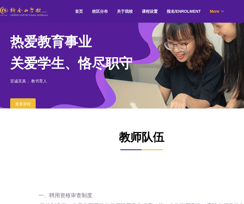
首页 (79, 11)
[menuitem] (78, 11)
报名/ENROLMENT (184, 11)
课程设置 (150, 11)
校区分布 (100, 11)
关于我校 (125, 11)
